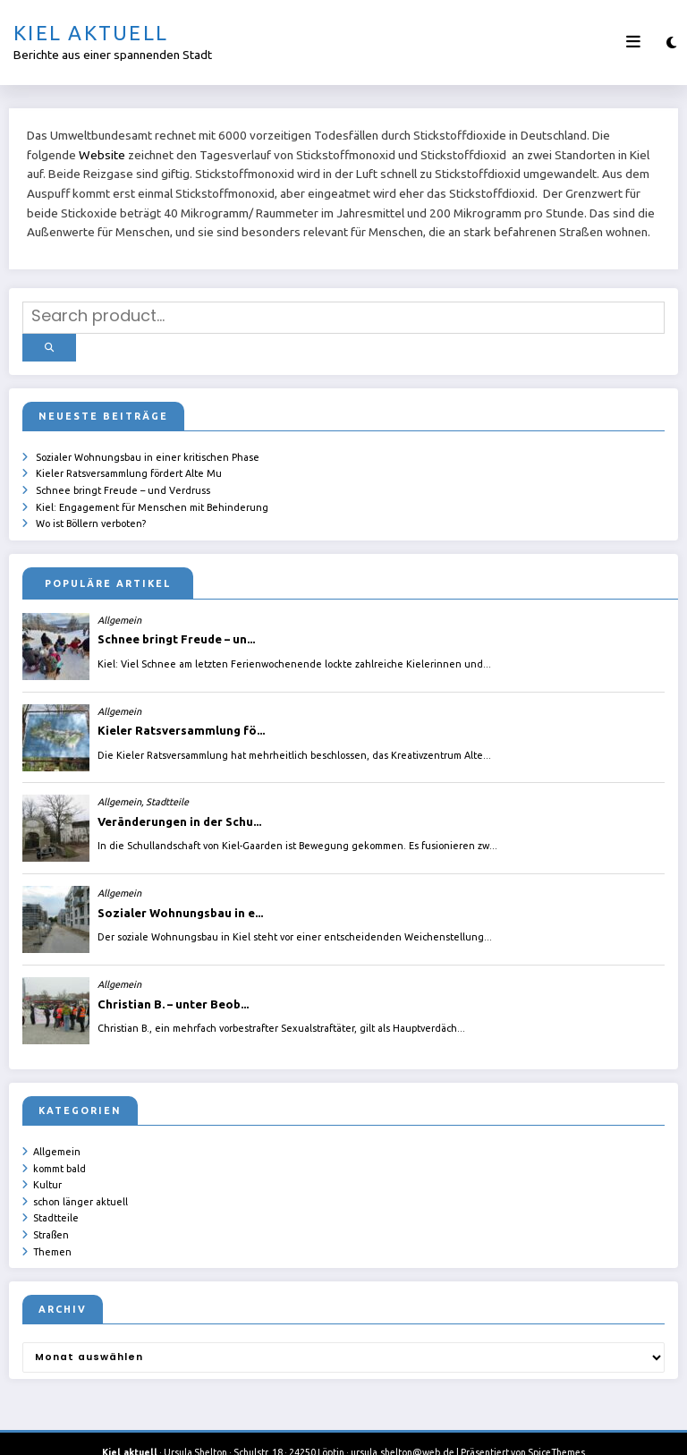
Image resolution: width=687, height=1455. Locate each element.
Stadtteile (56, 1197)
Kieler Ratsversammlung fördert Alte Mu (129, 462)
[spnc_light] (671, 42)
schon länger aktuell (80, 1182)
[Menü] (633, 42)
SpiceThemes (556, 1428)
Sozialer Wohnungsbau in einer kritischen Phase (147, 447)
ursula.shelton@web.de (402, 1428)
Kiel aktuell (90, 32)
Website (102, 155)
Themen (52, 1228)
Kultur (47, 1166)
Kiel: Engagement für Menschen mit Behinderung (152, 494)
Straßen (51, 1213)
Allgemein (57, 1135)
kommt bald (59, 1151)
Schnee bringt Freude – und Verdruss (123, 477)
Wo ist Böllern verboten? (91, 509)
